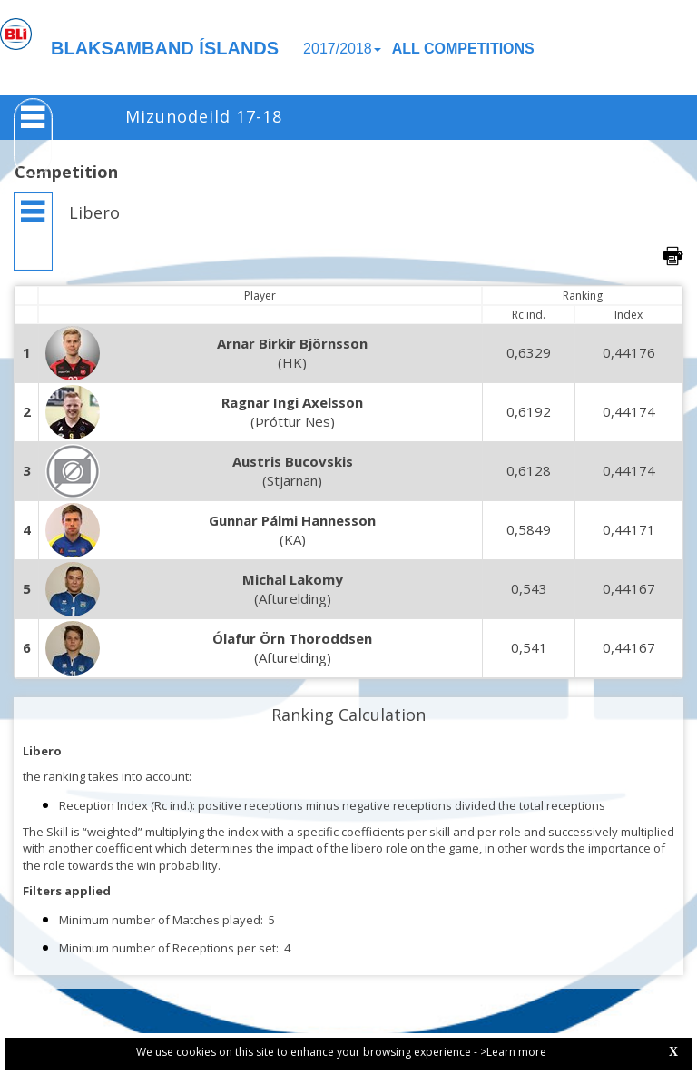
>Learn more (513, 1052)
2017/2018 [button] (342, 48)
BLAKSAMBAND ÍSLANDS (165, 48)
